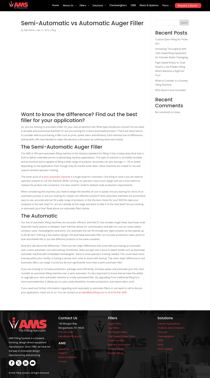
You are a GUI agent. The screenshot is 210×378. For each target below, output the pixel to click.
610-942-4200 (65, 332)
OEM (160, 340)
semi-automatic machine (56, 176)
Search (184, 22)
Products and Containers (171, 327)
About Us (63, 348)
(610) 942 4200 (119, 292)
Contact (62, 361)
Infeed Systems (116, 340)
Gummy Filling (115, 348)
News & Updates (67, 357)
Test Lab (162, 332)
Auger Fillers (115, 323)
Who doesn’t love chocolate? (170, 90)
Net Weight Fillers (117, 332)
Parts (160, 344)
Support (62, 353)
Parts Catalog (165, 348)
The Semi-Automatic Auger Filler (61, 146)
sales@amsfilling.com (92, 292)
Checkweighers (166, 336)
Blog (53, 30)
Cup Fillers (113, 327)
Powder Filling (115, 353)
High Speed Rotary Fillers (121, 336)
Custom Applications (169, 323)
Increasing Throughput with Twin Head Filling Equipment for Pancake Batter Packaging (171, 53)
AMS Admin (29, 30)
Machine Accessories (119, 344)
